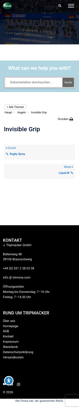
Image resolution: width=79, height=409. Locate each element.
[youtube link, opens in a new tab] (4, 384)
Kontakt (8, 336)
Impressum (11, 341)
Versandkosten (13, 357)
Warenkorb (10, 347)
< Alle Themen (15, 107)
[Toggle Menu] (71, 6)
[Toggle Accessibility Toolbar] (8, 380)
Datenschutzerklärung (18, 352)
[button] (59, 5)
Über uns (9, 321)
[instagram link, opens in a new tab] (18, 384)
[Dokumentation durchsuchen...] (33, 82)
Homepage (10, 326)
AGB (6, 331)
